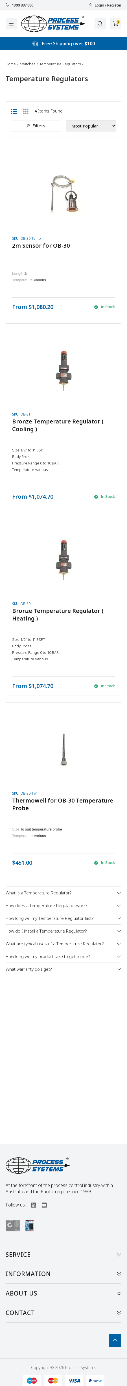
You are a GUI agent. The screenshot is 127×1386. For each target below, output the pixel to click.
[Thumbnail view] (26, 111)
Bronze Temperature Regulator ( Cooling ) (58, 425)
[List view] (14, 111)
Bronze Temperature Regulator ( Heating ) (58, 614)
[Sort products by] (91, 125)
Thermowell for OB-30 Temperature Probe (62, 804)
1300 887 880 (19, 5)
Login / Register (105, 5)
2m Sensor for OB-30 (41, 245)
